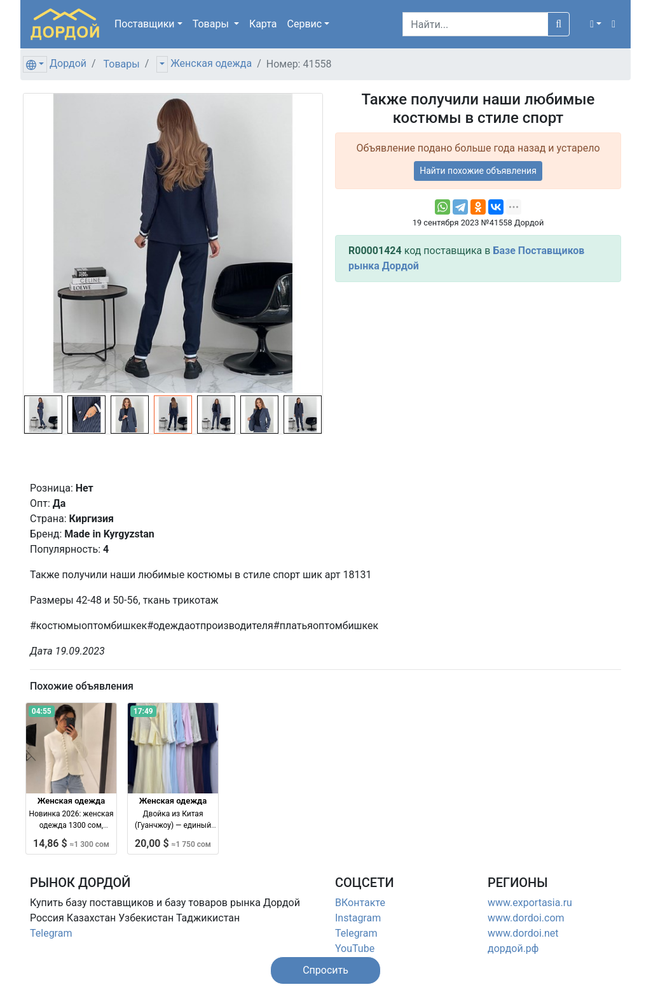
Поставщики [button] (144, 24)
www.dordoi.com (526, 918)
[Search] (475, 24)
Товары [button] (212, 24)
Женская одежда (211, 63)
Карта (263, 24)
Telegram (51, 933)
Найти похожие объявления (478, 171)
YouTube (354, 948)
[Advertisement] (478, 381)
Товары (122, 64)
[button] (595, 24)
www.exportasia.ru (530, 903)
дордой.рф (513, 948)
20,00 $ (173, 843)
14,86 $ (71, 843)
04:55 (41, 711)
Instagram (358, 918)
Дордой (68, 63)
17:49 (143, 711)
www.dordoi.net (523, 933)
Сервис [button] (304, 24)
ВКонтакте (360, 903)
